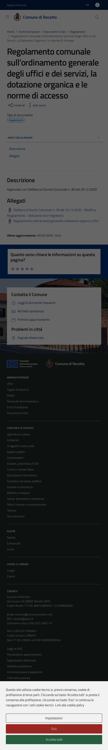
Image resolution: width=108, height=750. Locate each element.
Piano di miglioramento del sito (25, 701)
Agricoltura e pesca (18, 434)
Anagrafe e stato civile (20, 446)
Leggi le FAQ (14, 648)
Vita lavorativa (15, 516)
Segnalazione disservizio (21, 660)
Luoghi (11, 570)
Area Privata (14, 716)
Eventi (11, 576)
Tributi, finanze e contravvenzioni (27, 504)
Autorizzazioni (15, 457)
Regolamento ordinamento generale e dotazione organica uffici (56, 220)
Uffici (10, 383)
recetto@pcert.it (23, 619)
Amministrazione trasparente (24, 672)
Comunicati (13, 543)
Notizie (11, 537)
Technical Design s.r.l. (31, 739)
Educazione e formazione (22, 475)
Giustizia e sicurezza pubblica (24, 481)
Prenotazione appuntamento (24, 654)
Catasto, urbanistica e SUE (23, 463)
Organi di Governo (18, 389)
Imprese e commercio (20, 487)
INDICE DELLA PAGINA (54, 137)
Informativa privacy (18, 678)
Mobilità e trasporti (18, 493)
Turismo (11, 510)
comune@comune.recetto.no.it (33, 614)
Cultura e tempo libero (20, 469)
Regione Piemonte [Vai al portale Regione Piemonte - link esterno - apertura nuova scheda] (16, 5)
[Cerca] (96, 17)
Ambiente (13, 440)
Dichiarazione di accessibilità (24, 695)
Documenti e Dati (17, 413)
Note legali (13, 689)
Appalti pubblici (16, 452)
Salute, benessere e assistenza (25, 498)
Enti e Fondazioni (17, 407)
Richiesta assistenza (19, 666)
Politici (11, 395)
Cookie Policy (15, 684)
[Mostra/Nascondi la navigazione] (7, 17)
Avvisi (10, 549)
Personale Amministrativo (22, 401)
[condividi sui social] (16, 105)
